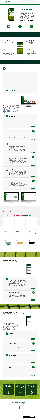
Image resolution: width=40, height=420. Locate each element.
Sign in (33, 1)
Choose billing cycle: (27, 213)
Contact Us (33, 4)
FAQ (30, 4)
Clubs (22, 4)
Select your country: (6, 213)
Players (25, 4)
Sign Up (8, 242)
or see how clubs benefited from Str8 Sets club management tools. (11, 111)
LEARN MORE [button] (32, 126)
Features (28, 4)
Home (20, 4)
